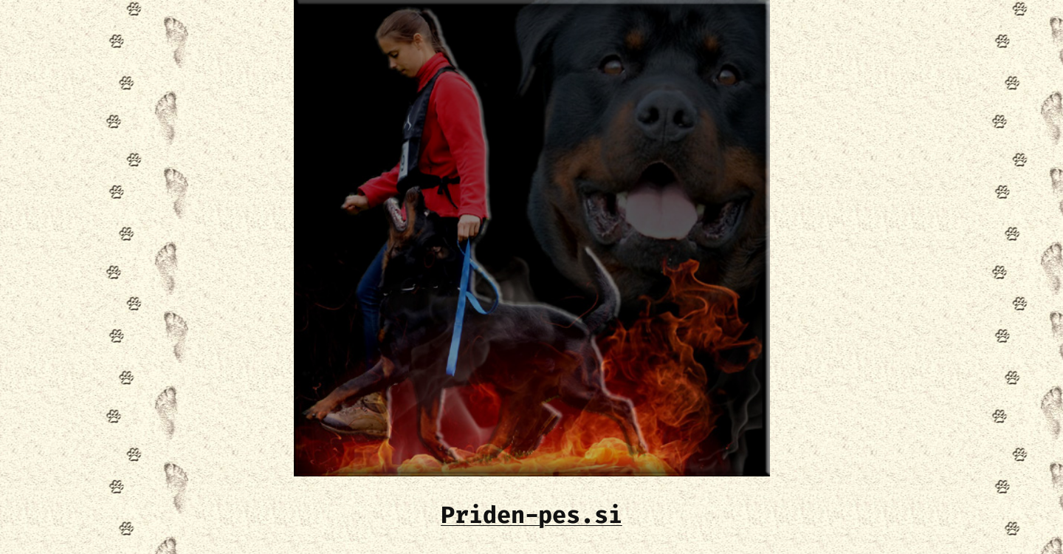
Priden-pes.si (531, 514)
